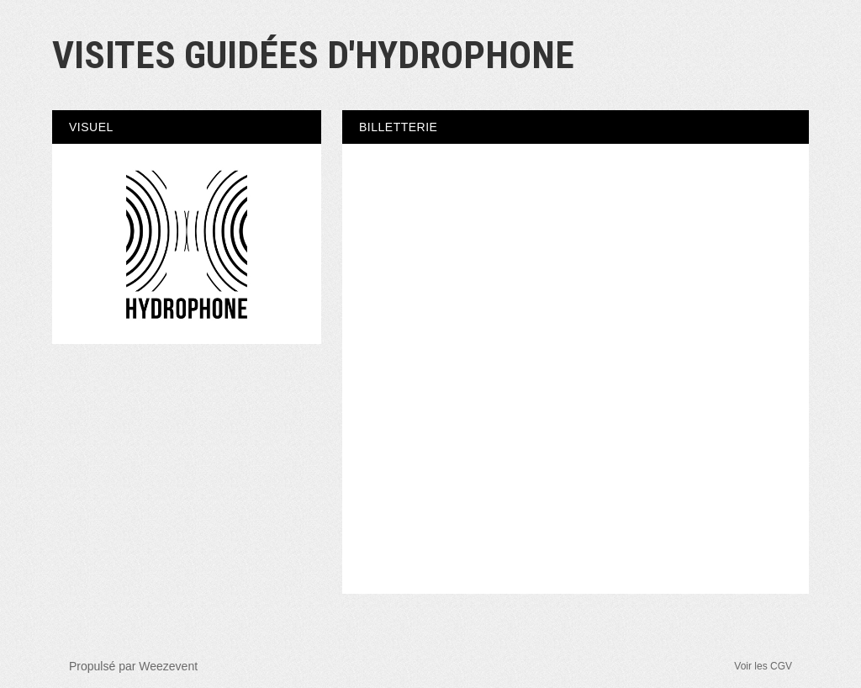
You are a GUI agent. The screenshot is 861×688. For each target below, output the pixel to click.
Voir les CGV (763, 666)
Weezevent (168, 666)
